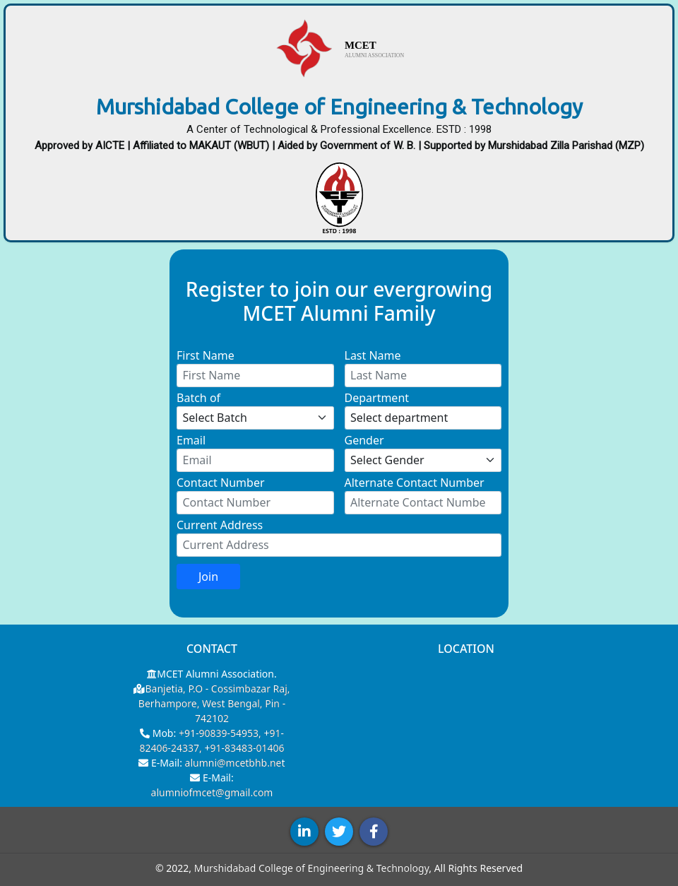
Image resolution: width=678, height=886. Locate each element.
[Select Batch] (255, 418)
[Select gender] (423, 461)
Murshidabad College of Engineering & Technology (311, 868)
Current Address (220, 525)
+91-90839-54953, (221, 733)
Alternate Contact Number (414, 482)
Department (377, 398)
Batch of (198, 398)
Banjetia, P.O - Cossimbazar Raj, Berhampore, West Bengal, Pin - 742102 (214, 703)
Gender (364, 440)
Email (191, 440)
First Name (205, 355)
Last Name (373, 355)
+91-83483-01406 (244, 748)
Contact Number (221, 482)
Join (208, 576)
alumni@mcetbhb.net (235, 762)
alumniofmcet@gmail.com (212, 792)
